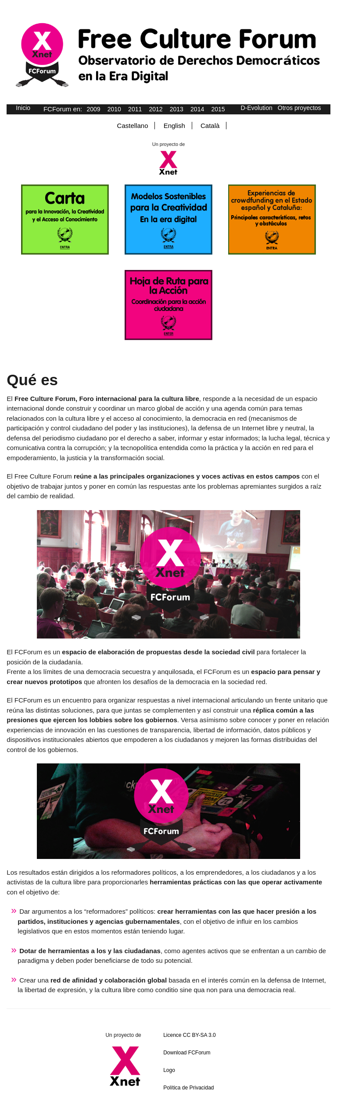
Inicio (23, 107)
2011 (135, 109)
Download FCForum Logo (186, 1061)
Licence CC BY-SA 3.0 (189, 1035)
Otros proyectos (299, 107)
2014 (197, 109)
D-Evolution (256, 107)
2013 (176, 109)
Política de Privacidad (188, 1088)
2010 (114, 109)
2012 (155, 109)
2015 (218, 109)
